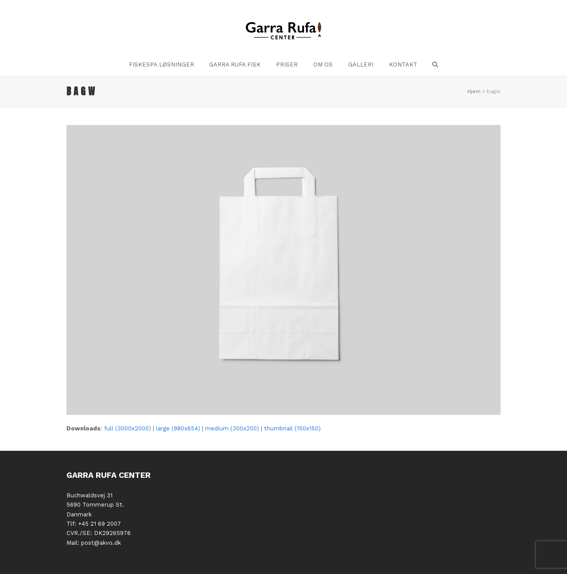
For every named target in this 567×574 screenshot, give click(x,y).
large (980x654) (178, 428)
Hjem (474, 91)
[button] (435, 65)
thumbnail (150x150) (292, 428)
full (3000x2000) (127, 428)
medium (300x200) (232, 428)
